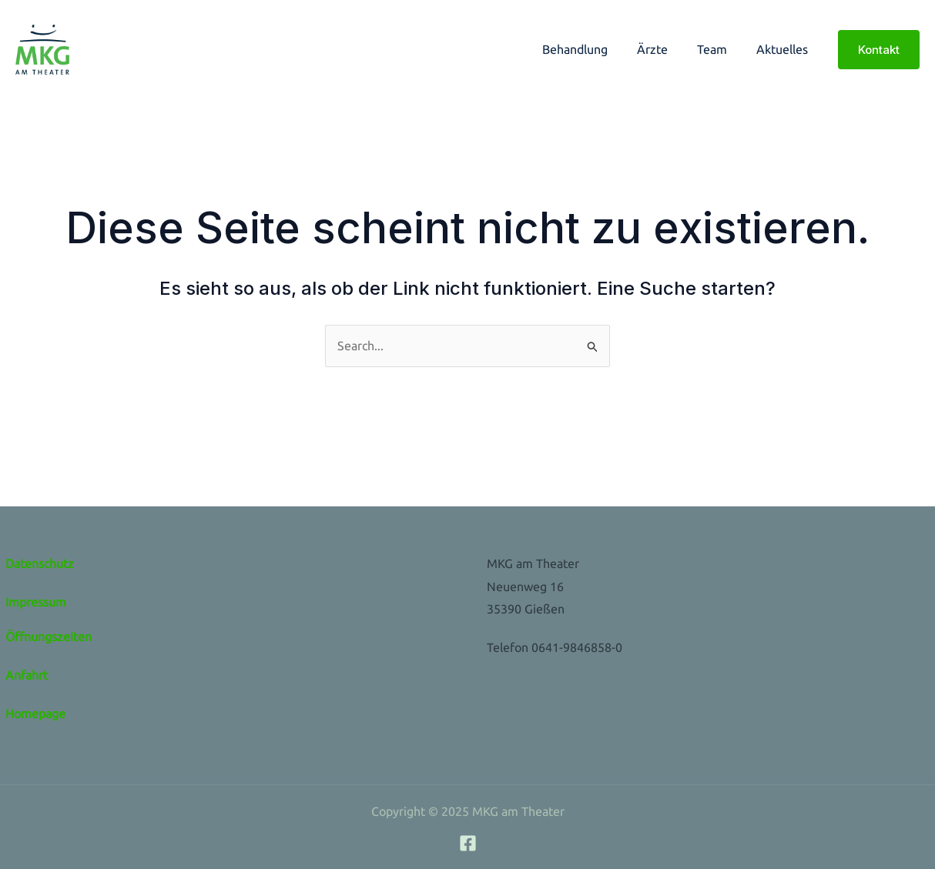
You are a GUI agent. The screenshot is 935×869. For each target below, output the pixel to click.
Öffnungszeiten (48, 636)
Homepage (35, 713)
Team (719, 49)
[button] (879, 49)
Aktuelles (784, 49)
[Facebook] (468, 843)
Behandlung (591, 49)
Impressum (35, 602)
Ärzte (663, 49)
